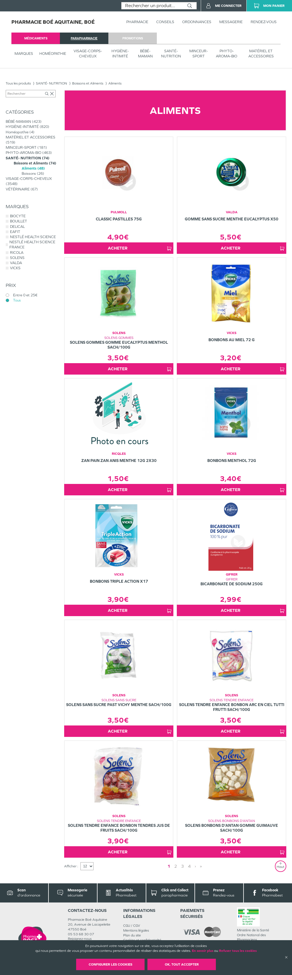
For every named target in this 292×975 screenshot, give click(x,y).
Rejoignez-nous (80, 939)
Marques (24, 53)
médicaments (35, 38)
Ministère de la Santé (253, 930)
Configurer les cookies (110, 964)
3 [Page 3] (182, 866)
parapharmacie (84, 38)
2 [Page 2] (175, 866)
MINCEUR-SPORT (198, 53)
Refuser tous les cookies (238, 951)
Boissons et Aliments (87, 83)
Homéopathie (52, 53)
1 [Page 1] (168, 866)
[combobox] (152, 6)
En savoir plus (202, 951)
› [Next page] (195, 866)
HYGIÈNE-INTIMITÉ (120, 53)
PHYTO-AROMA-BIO (226, 53)
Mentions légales (136, 930)
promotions (132, 38)
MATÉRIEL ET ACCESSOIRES (261, 53)
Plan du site (132, 935)
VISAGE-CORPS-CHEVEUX (88, 53)
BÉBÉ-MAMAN (145, 53)
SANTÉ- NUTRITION (171, 53)
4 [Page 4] (189, 866)
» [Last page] (201, 866)
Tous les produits (18, 83)
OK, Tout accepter (182, 964)
